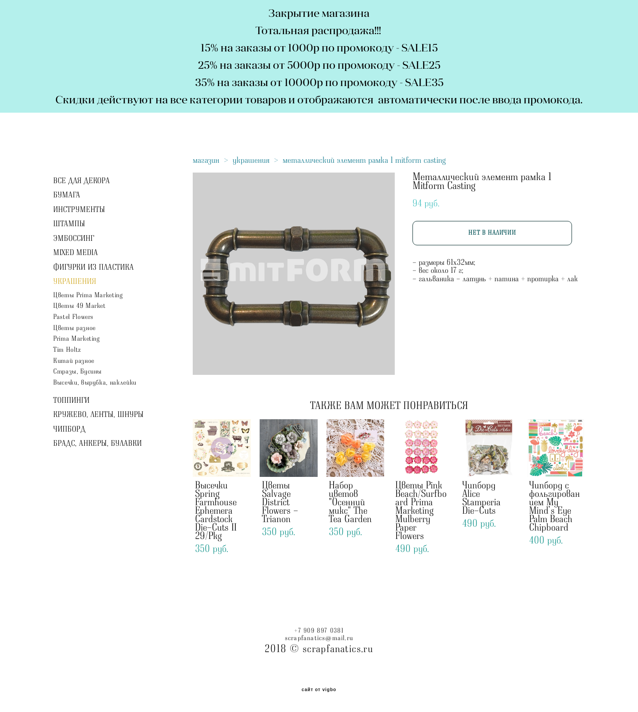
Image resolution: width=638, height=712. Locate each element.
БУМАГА (66, 195)
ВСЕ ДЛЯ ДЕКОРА (81, 181)
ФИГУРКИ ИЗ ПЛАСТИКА (93, 267)
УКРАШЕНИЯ (74, 281)
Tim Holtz (67, 349)
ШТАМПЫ (69, 224)
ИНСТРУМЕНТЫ (79, 210)
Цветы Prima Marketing (88, 295)
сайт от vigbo (319, 690)
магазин (206, 160)
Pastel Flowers (73, 317)
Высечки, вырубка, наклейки (94, 382)
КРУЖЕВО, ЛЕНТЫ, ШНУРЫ (98, 414)
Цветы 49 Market (79, 306)
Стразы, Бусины (77, 371)
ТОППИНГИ (71, 400)
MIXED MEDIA (75, 253)
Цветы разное (74, 328)
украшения (251, 160)
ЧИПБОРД (69, 429)
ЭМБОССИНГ (73, 238)
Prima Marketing (76, 338)
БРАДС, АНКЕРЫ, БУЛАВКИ (97, 443)
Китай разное (73, 361)
